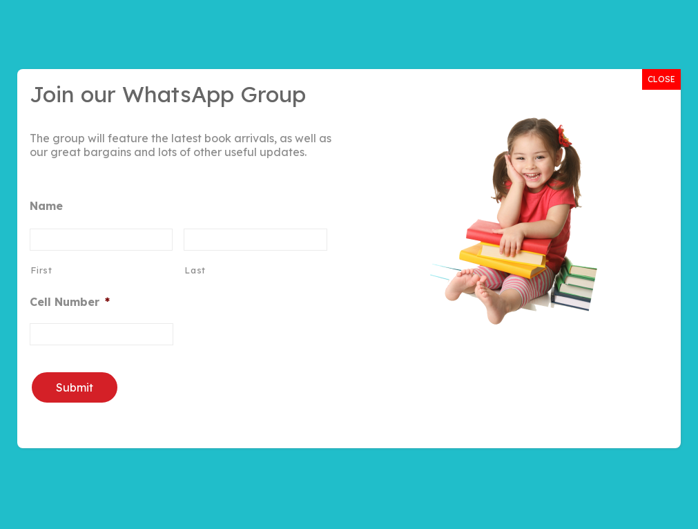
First (41, 270)
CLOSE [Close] (661, 79)
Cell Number (70, 302)
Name (46, 206)
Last (195, 270)
